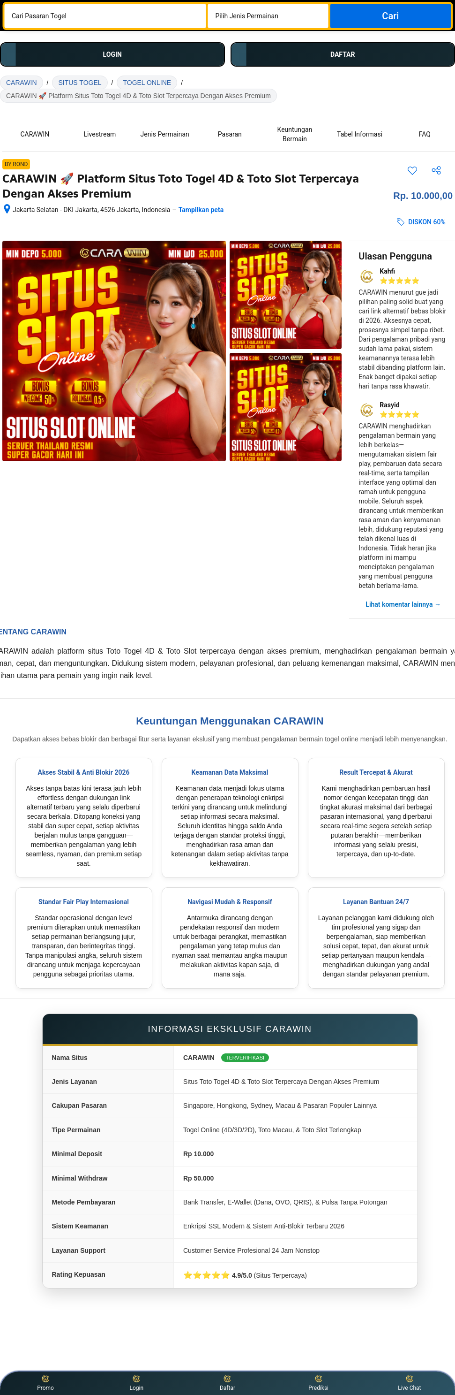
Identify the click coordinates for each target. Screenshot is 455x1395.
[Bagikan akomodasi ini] (436, 170)
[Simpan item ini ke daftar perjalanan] (412, 170)
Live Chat (409, 1382)
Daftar (227, 1382)
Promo (45, 1382)
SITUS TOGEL (79, 82)
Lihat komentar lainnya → (403, 604)
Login (136, 1382)
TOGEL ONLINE (147, 82)
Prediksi (318, 1382)
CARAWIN (21, 82)
